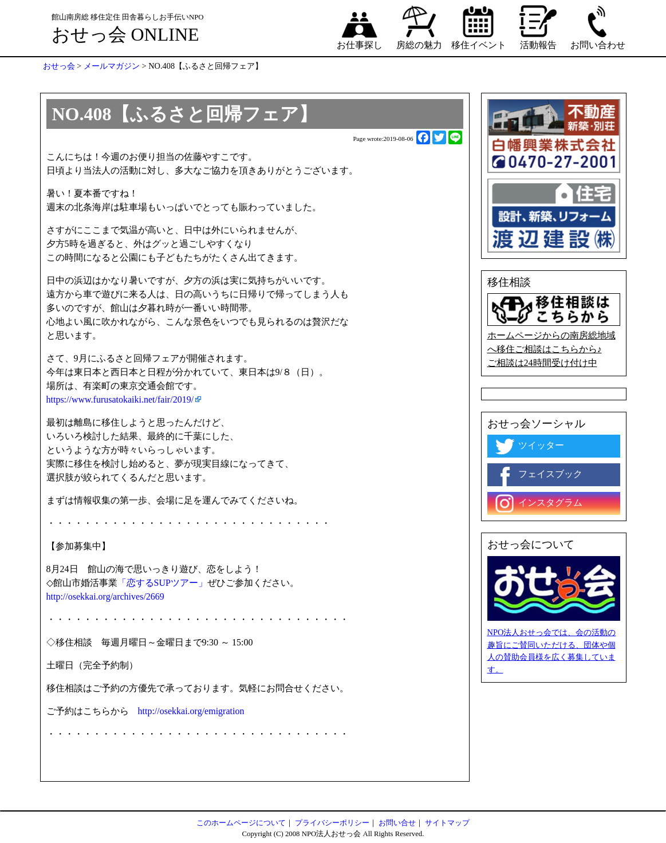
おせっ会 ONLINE (125, 34)
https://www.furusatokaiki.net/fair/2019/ (120, 399)
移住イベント (478, 27)
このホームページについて (241, 823)
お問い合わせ (597, 27)
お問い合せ (397, 823)
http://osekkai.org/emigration (191, 711)
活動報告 (538, 27)
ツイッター (528, 446)
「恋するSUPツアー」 (162, 583)
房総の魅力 (419, 27)
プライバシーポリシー (332, 823)
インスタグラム (537, 503)
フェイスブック (537, 474)
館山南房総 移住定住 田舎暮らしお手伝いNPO (128, 17)
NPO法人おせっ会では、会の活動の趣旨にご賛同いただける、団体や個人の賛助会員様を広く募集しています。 (551, 651)
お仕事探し (359, 27)
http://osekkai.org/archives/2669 (105, 596)
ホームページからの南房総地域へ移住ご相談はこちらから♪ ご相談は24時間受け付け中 (553, 330)
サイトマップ (447, 823)
